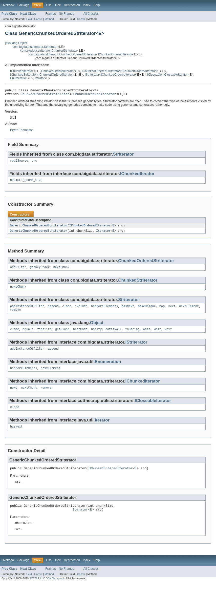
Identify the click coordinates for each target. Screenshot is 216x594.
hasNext (128, 311)
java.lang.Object (16, 43)
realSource (19, 163)
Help (96, 5)
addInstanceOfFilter (27, 311)
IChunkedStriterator (23, 74)
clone (14, 335)
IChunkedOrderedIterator (115, 54)
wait (146, 335)
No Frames (66, 13)
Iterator (40, 78)
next (171, 311)
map (162, 311)
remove (15, 315)
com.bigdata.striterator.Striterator (35, 47)
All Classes (91, 13)
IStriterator (92, 74)
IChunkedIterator (21, 71)
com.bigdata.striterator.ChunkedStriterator (48, 50)
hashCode (80, 335)
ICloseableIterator (175, 74)
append (53, 311)
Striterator (123, 155)
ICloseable (154, 74)
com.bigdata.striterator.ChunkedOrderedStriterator (62, 54)
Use (49, 5)
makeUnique (147, 311)
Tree (58, 5)
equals (28, 335)
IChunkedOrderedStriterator (101, 71)
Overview (8, 5)
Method (49, 18)
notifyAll (113, 335)
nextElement (189, 311)
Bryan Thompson (21, 131)
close (66, 311)
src (34, 163)
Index (86, 5)
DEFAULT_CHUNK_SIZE (26, 183)
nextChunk (61, 271)
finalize (44, 335)
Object (96, 327)
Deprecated (72, 5)
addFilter (18, 271)
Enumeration (19, 78)
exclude (81, 311)
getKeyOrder (40, 271)
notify (96, 335)
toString (132, 335)
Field (29, 18)
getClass (62, 335)
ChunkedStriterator (137, 283)
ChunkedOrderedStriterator (45, 95)
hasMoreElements (104, 311)
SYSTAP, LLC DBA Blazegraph (46, 589)
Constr (38, 18)
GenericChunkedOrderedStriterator (38, 228)
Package (23, 5)
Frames (50, 13)
